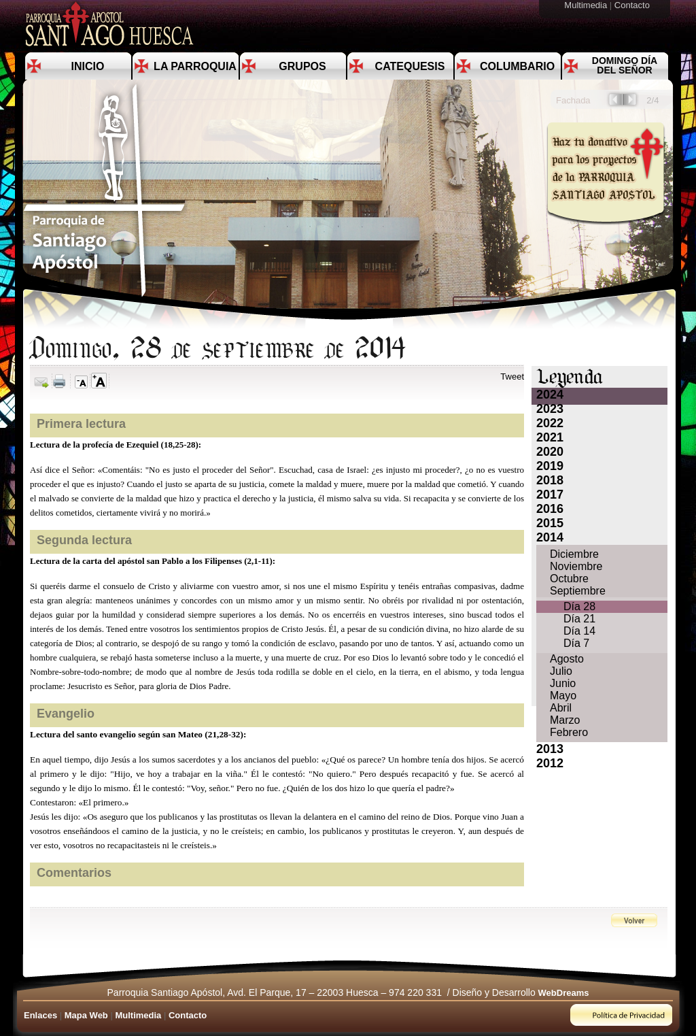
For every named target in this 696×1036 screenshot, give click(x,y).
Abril (561, 708)
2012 (549, 763)
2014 (549, 537)
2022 (549, 423)
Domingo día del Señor (624, 65)
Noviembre (576, 566)
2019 (549, 466)
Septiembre (578, 591)
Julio (561, 671)
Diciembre (574, 554)
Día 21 (579, 618)
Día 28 (579, 606)
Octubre (569, 578)
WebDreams (563, 993)
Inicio (88, 66)
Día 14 (579, 631)
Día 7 (576, 643)
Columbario (517, 66)
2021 (549, 437)
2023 (549, 409)
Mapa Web (86, 1015)
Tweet (512, 376)
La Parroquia (195, 66)
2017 (549, 494)
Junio (563, 683)
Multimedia (586, 5)
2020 (549, 451)
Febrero (569, 732)
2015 (549, 523)
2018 (549, 480)
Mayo (563, 695)
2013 (549, 749)
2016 (549, 509)
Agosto (567, 659)
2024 (549, 394)
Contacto (633, 5)
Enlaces (40, 1015)
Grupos (302, 66)
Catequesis (410, 66)
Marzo (565, 720)
